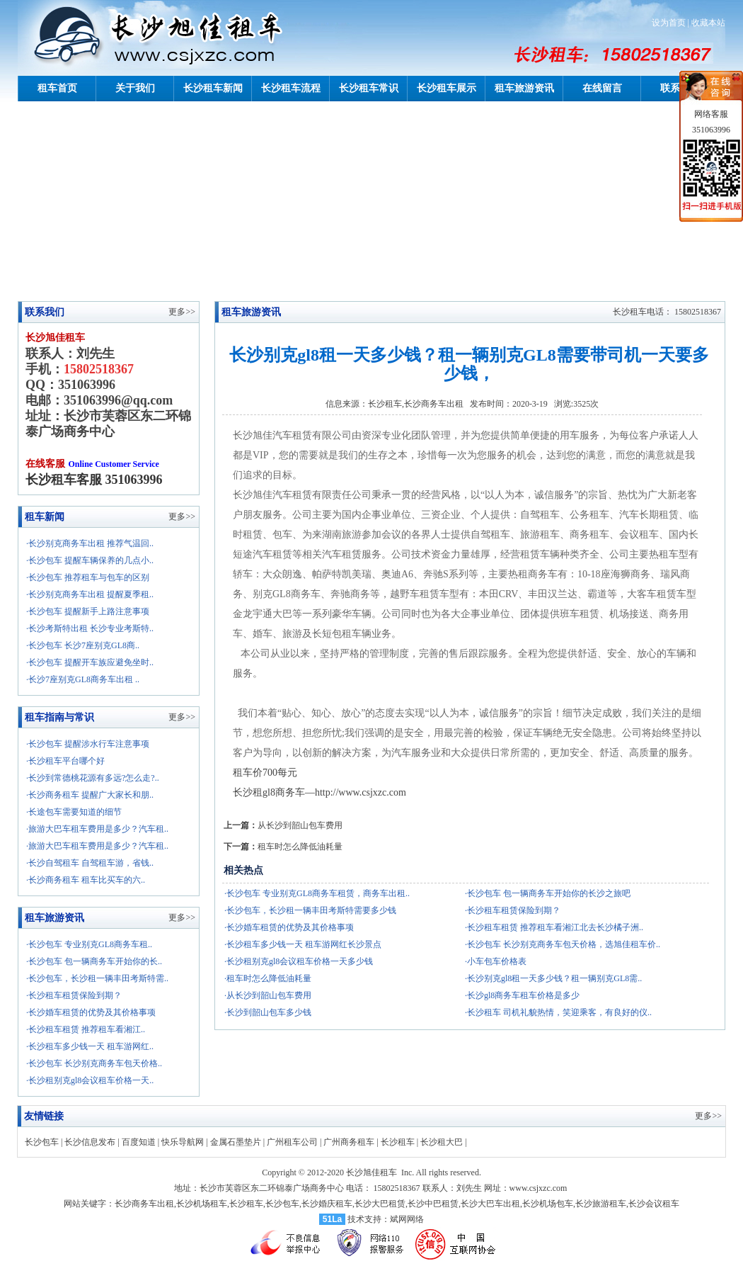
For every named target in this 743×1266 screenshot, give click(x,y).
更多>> (181, 516)
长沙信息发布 (89, 1142)
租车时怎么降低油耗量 (300, 847)
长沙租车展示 (446, 88)
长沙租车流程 (291, 88)
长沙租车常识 (368, 88)
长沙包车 (42, 1142)
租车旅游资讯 (524, 88)
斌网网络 (407, 1219)
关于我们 (135, 88)
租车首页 (57, 88)
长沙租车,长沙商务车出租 (415, 404)
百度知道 (139, 1142)
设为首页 (669, 23)
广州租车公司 (292, 1142)
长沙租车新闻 (213, 88)
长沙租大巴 (441, 1142)
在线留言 (602, 88)
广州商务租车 (348, 1142)
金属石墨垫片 (235, 1142)
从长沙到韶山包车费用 (300, 825)
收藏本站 (708, 23)
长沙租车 (398, 1142)
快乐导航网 (182, 1142)
